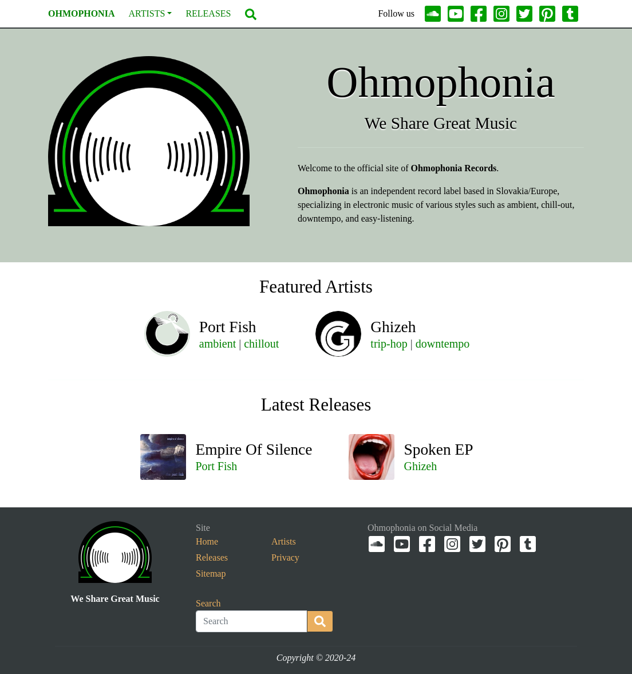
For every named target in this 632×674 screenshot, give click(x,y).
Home (207, 541)
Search (208, 603)
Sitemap (211, 573)
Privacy (285, 557)
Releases (208, 13)
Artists (146, 15)
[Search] (251, 621)
